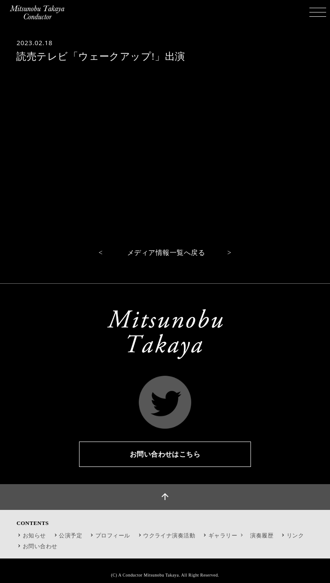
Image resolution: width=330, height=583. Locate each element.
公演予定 (70, 535)
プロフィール (112, 535)
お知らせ (34, 535)
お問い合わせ (40, 546)
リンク (295, 535)
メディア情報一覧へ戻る (166, 252)
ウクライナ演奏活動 (169, 535)
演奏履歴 (261, 535)
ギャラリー (226, 535)
